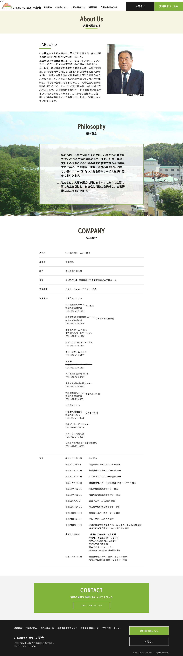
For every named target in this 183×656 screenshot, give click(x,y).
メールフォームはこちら (91, 605)
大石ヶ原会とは (78, 7)
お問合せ (140, 6)
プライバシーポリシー (111, 628)
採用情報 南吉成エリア (67, 628)
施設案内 (47, 7)
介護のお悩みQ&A (109, 7)
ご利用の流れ (61, 7)
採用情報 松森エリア (90, 628)
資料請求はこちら (168, 6)
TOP (38, 7)
